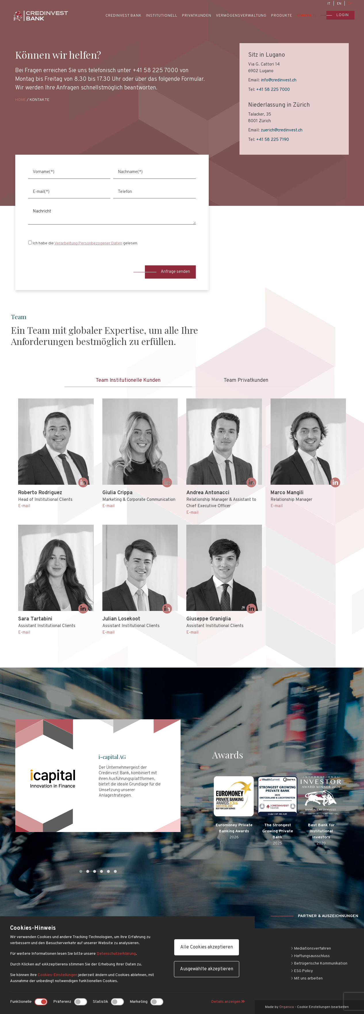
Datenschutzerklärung (116, 953)
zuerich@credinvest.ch (281, 130)
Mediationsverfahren (311, 948)
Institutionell (161, 16)
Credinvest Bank (123, 16)
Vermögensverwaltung (241, 16)
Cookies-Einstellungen (57, 975)
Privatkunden (196, 16)
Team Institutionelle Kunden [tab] (128, 380)
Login (337, 15)
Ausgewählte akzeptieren (206, 969)
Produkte (281, 16)
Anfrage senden (167, 272)
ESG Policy (302, 971)
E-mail (24, 506)
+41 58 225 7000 (272, 90)
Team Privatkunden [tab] (246, 380)
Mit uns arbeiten (307, 978)
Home (20, 99)
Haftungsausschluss (310, 956)
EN (339, 4)
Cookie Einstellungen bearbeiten (323, 1007)
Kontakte (307, 16)
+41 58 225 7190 (272, 140)
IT (328, 4)
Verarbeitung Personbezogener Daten (88, 243)
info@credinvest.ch (278, 80)
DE (350, 4)
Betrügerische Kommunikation (319, 963)
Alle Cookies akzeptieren (206, 947)
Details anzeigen (228, 1001)
